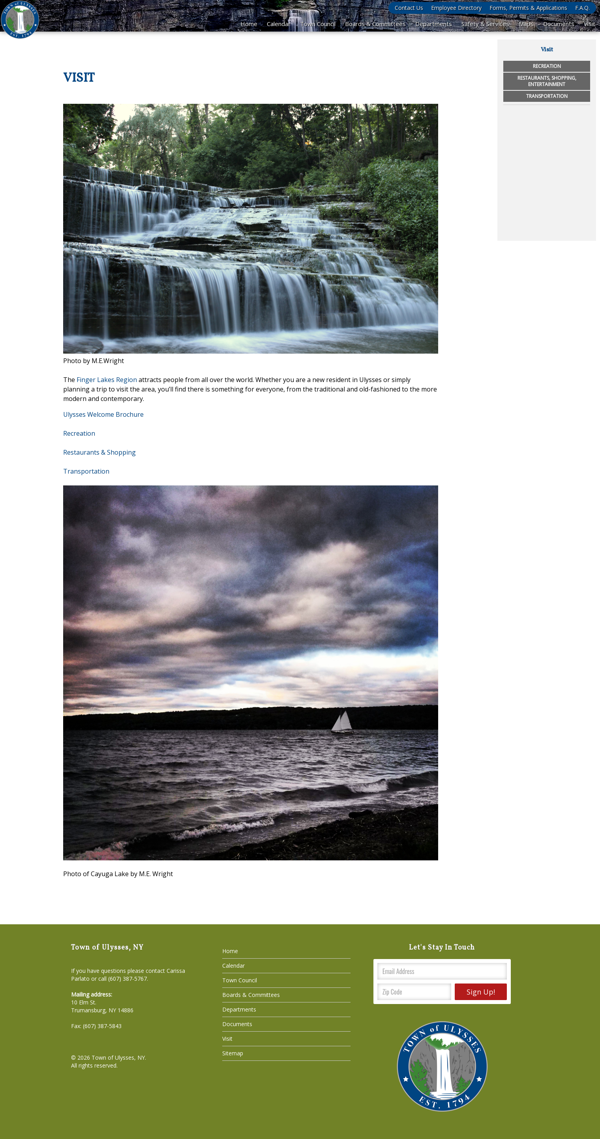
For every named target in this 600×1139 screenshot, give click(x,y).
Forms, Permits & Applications (528, 7)
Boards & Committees (375, 24)
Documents (558, 24)
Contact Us (409, 7)
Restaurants (81, 452)
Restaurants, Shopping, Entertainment (547, 81)
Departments (433, 24)
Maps (526, 24)
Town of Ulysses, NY (118, 1057)
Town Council (318, 24)
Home (248, 24)
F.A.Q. (582, 7)
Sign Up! (481, 992)
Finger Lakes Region (107, 379)
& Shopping (117, 452)
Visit (589, 24)
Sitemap (232, 1053)
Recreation (79, 433)
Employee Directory (456, 7)
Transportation (547, 96)
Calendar (279, 24)
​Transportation (86, 471)
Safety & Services (485, 24)
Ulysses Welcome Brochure (103, 414)
